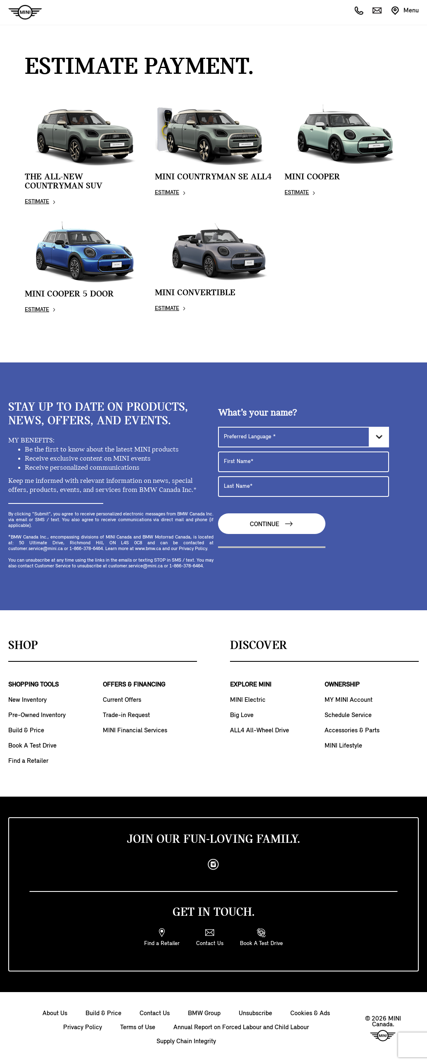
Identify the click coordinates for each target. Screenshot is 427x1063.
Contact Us (155, 1013)
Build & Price (26, 730)
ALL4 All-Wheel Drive (259, 730)
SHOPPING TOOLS (33, 685)
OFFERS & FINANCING (134, 685)
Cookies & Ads (310, 1013)
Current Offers (122, 700)
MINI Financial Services (135, 730)
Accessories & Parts (352, 730)
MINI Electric (248, 700)
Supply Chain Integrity (186, 1041)
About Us (55, 1013)
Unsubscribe (255, 1013)
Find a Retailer (28, 761)
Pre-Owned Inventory (37, 715)
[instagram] (213, 864)
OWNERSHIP (342, 685)
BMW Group (204, 1013)
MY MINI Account (348, 700)
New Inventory (27, 700)
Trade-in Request (126, 715)
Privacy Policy (82, 1027)
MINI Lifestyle (343, 746)
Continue (272, 524)
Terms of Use (137, 1027)
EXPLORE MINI (250, 685)
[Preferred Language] (303, 437)
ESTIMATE (37, 202)
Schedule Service (348, 715)
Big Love (242, 715)
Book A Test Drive (32, 746)
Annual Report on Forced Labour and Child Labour (241, 1027)
